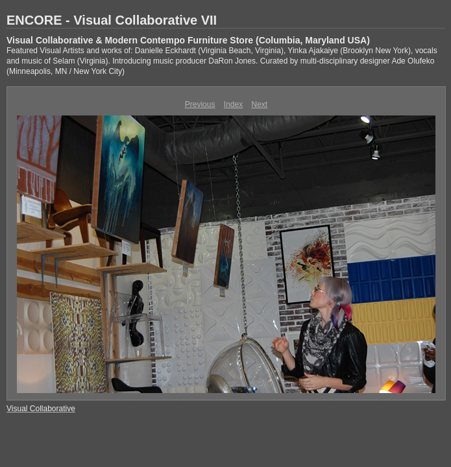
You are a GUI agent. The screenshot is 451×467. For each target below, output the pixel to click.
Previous (200, 104)
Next (260, 104)
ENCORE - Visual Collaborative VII (111, 20)
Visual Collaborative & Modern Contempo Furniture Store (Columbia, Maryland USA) (188, 40)
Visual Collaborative (40, 408)
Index (233, 104)
